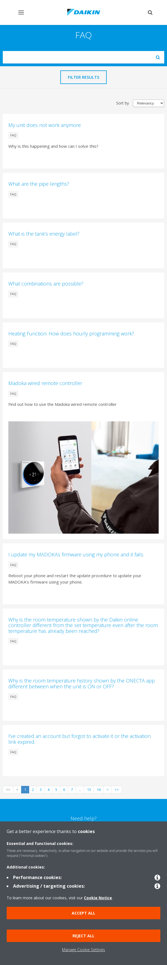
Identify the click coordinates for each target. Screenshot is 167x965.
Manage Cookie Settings (83, 949)
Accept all (83, 913)
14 (99, 789)
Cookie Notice (98, 897)
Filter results (83, 77)
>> (116, 789)
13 (89, 789)
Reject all (83, 935)
